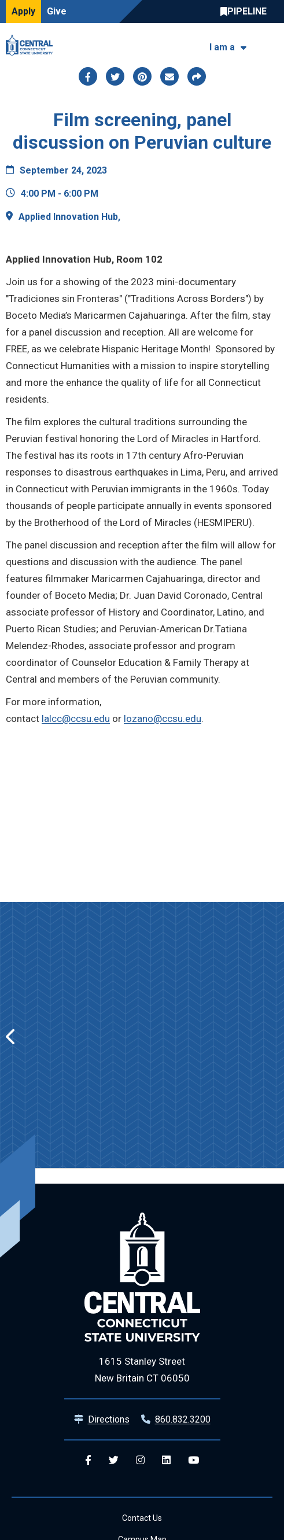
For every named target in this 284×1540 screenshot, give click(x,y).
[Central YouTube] (193, 1460)
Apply (23, 11)
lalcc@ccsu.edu (76, 718)
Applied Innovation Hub (68, 216)
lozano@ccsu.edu (162, 718)
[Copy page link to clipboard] (196, 76)
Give (57, 11)
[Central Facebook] (88, 1460)
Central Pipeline (246, 11)
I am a (222, 47)
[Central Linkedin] (166, 1460)
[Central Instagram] (140, 1460)
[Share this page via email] (169, 76)
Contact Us (142, 1518)
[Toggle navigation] (271, 45)
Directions (109, 1419)
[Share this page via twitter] (115, 76)
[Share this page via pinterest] (142, 76)
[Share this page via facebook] (88, 76)
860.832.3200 (183, 1419)
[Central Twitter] (114, 1460)
